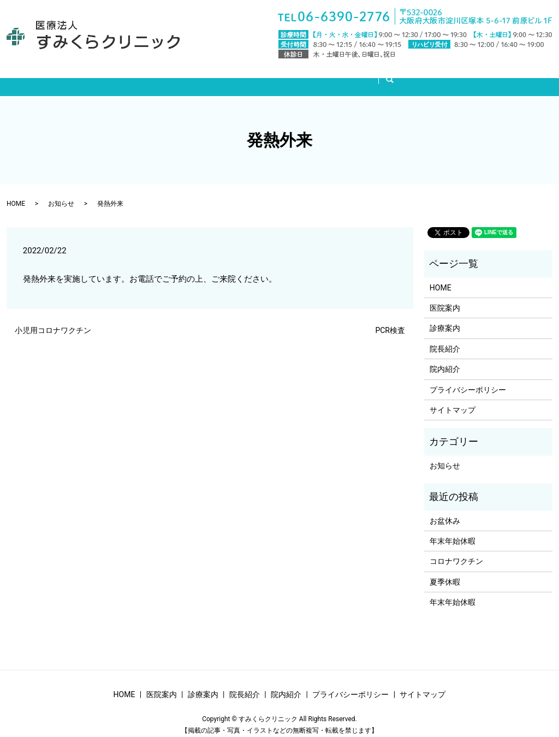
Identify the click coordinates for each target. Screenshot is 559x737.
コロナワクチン (456, 550)
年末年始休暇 (452, 530)
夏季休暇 (445, 571)
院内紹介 (370, 75)
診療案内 (263, 75)
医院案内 (210, 75)
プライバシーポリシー (468, 379)
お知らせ (61, 193)
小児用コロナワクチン (53, 320)
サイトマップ (452, 399)
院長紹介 (317, 75)
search (414, 76)
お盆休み (445, 510)
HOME (161, 75)
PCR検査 (390, 320)
